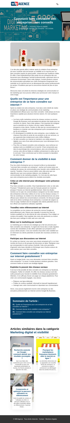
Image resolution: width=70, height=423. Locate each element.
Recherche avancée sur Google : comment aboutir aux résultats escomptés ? (22, 354)
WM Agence (19, 419)
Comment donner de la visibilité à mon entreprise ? (31, 309)
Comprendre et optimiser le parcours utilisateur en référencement (22, 392)
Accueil (24, 26)
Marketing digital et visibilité (39, 26)
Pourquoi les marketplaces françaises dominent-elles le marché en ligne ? (48, 354)
